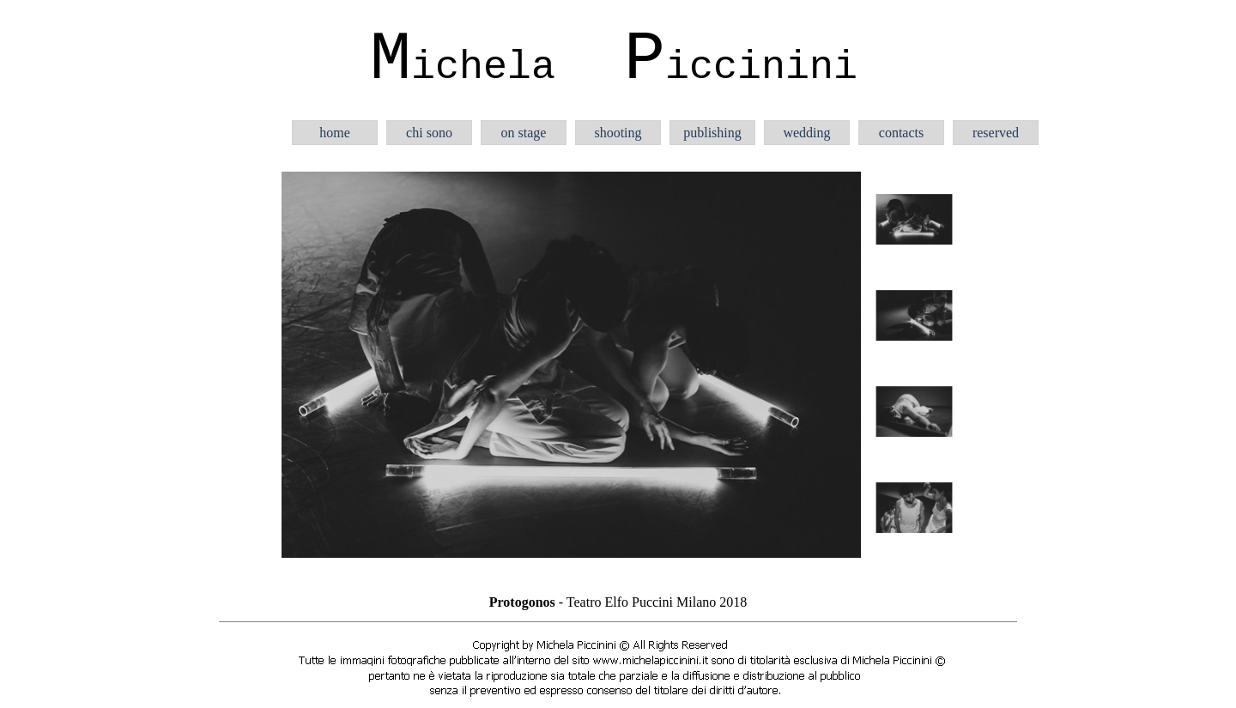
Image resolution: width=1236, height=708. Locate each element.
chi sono (429, 132)
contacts (901, 132)
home (334, 132)
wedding (806, 132)
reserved (995, 132)
